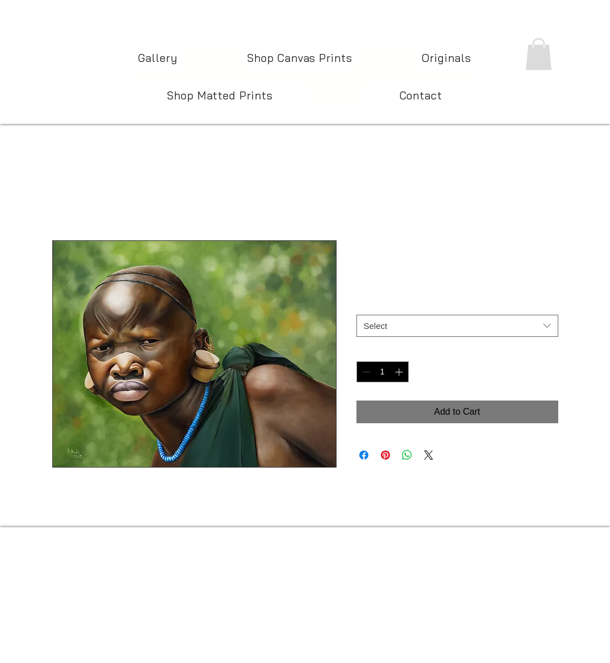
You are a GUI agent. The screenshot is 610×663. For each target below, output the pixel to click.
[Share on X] (428, 455)
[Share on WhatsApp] (407, 455)
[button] (538, 54)
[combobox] (457, 326)
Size (366, 303)
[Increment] (400, 372)
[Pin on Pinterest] (385, 455)
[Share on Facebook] (364, 455)
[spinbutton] (382, 372)
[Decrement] (365, 372)
